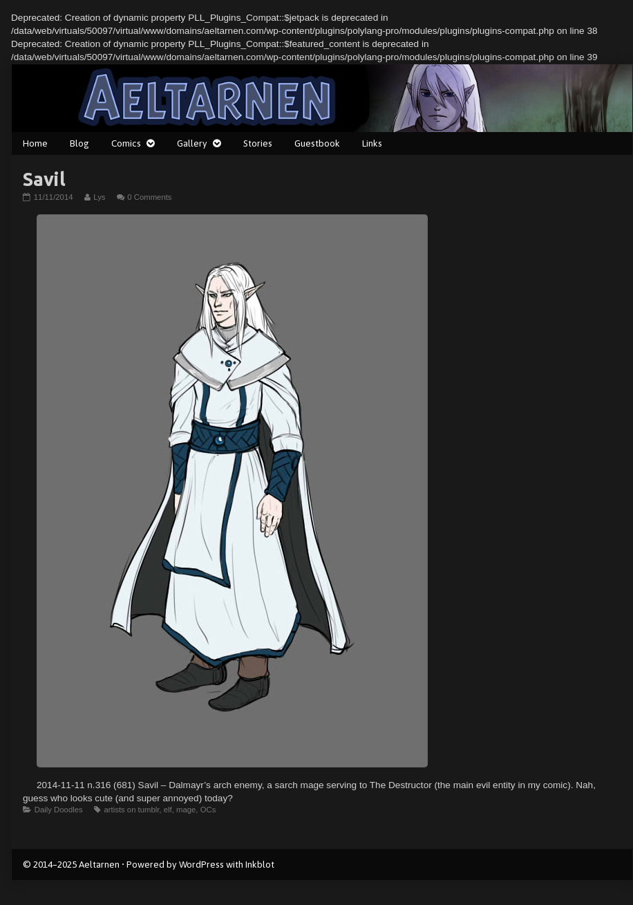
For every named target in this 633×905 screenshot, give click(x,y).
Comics (126, 143)
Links (372, 143)
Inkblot (259, 864)
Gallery (192, 143)
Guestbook (317, 143)
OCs (208, 809)
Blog (79, 143)
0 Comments (149, 197)
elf (168, 809)
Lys (99, 197)
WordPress (201, 864)
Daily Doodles (59, 809)
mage (186, 809)
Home (35, 143)
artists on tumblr (131, 809)
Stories (257, 143)
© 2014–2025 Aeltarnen (71, 864)
